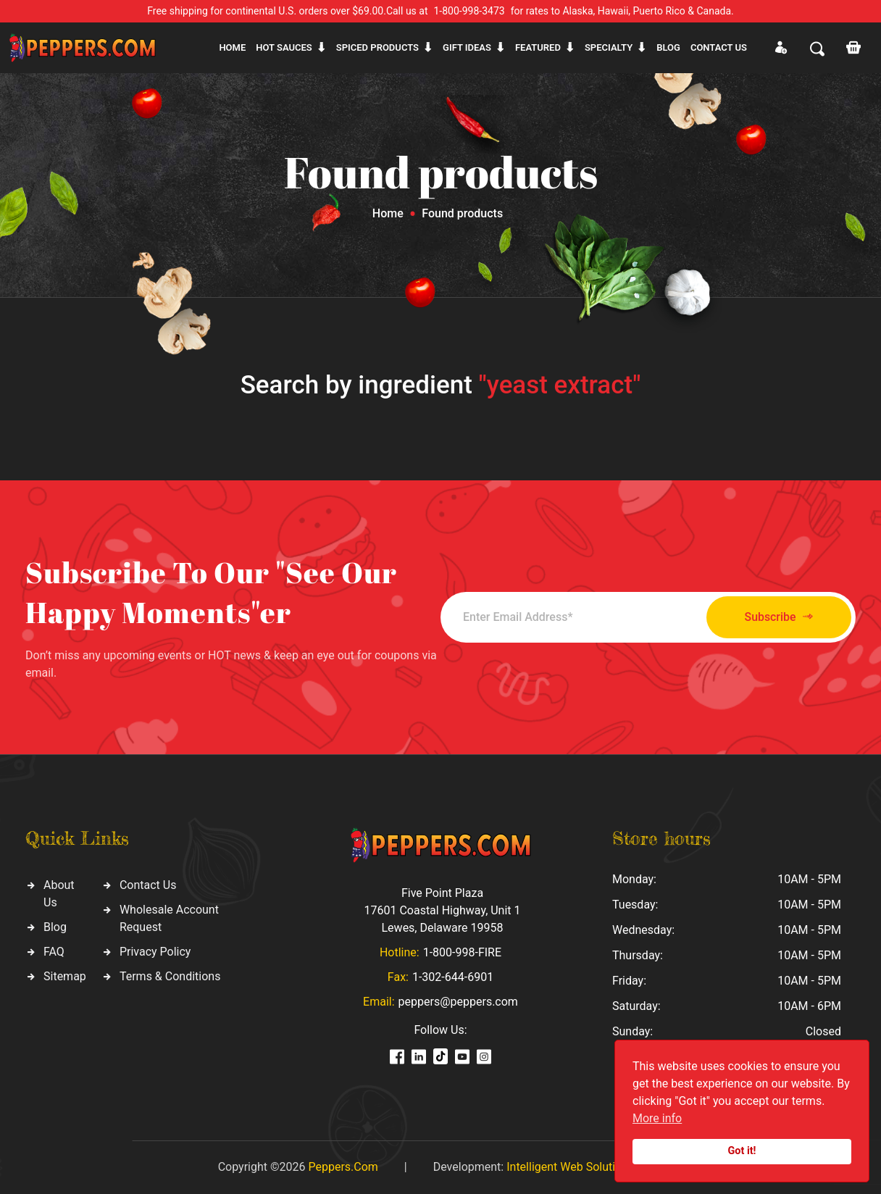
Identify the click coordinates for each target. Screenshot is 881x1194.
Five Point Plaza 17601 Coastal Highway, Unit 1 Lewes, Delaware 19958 (442, 910)
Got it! (742, 1151)
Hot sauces (284, 47)
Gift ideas (467, 47)
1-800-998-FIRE (462, 952)
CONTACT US (718, 47)
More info (657, 1118)
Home (232, 47)
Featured (538, 47)
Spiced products (377, 47)
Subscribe (775, 617)
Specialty (608, 47)
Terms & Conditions (170, 976)
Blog (668, 47)
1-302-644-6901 (452, 977)
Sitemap (64, 976)
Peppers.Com (342, 1167)
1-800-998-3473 (469, 11)
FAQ (53, 952)
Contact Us (148, 885)
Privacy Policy (155, 952)
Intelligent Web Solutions (570, 1167)
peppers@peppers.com (458, 1002)
